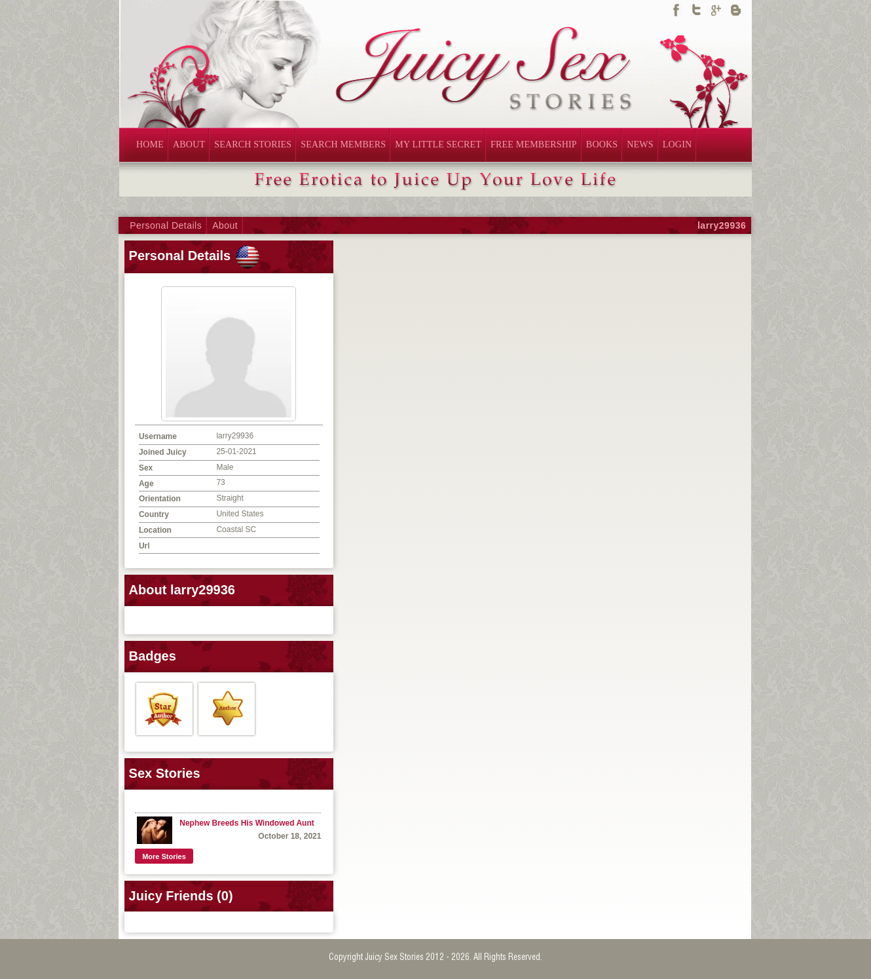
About (225, 225)
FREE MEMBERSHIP (534, 144)
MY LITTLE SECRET (438, 144)
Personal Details (166, 225)
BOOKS (602, 144)
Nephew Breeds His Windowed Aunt (246, 823)
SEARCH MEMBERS (343, 144)
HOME (150, 144)
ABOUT (189, 144)
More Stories (164, 856)
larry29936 (721, 225)
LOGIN (677, 144)
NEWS (640, 144)
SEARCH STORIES (252, 144)
